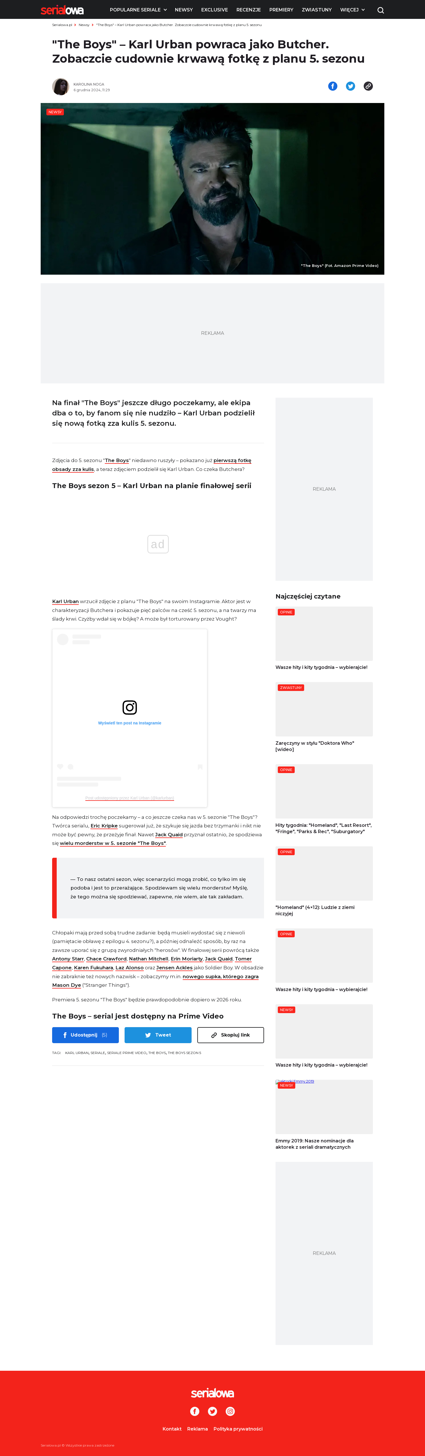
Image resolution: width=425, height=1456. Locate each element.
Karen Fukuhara (93, 967)
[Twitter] (212, 1412)
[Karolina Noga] (141, 84)
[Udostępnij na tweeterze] (350, 87)
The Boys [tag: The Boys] (157, 1053)
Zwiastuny (317, 10)
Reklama (197, 1429)
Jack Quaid (169, 834)
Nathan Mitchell (148, 959)
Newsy (184, 10)
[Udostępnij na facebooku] (332, 87)
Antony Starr (68, 959)
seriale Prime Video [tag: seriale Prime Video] (126, 1053)
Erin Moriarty (187, 959)
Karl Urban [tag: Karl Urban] (76, 1053)
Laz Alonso (129, 967)
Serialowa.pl (62, 25)
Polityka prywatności (238, 1429)
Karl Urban (65, 601)
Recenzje (249, 10)
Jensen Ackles (174, 967)
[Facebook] (195, 1412)
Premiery (281, 10)
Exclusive (214, 10)
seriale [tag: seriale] (97, 1053)
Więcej (349, 10)
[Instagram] (230, 1412)
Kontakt (172, 1429)
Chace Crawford (106, 959)
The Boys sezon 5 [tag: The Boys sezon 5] (184, 1053)
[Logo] (62, 10)
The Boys (117, 460)
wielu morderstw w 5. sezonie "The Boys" (113, 843)
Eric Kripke (104, 826)
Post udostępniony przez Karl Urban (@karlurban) (129, 798)
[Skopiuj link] (368, 87)
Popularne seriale (135, 10)
